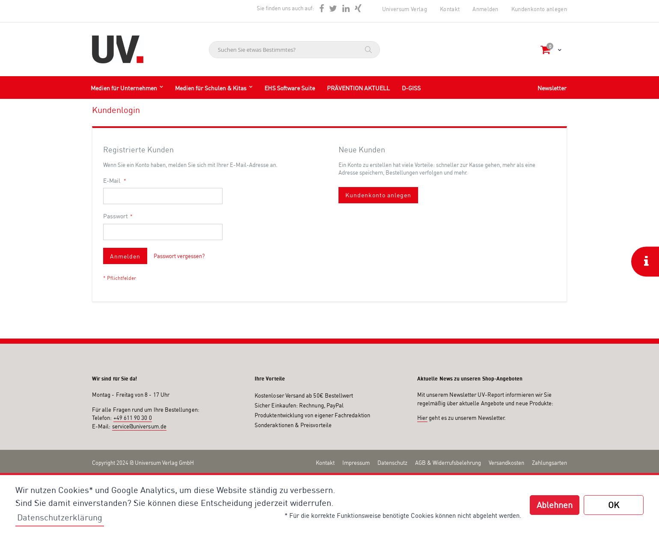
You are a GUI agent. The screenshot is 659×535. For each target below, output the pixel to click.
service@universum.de (139, 426)
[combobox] (294, 49)
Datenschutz (392, 462)
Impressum (356, 462)
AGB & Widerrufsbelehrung (448, 462)
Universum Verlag (404, 9)
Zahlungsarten (549, 462)
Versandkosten (506, 462)
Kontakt (450, 9)
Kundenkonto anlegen (539, 9)
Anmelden (485, 9)
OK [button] (613, 504)
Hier (422, 417)
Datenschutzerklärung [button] (59, 517)
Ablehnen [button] (555, 504)
